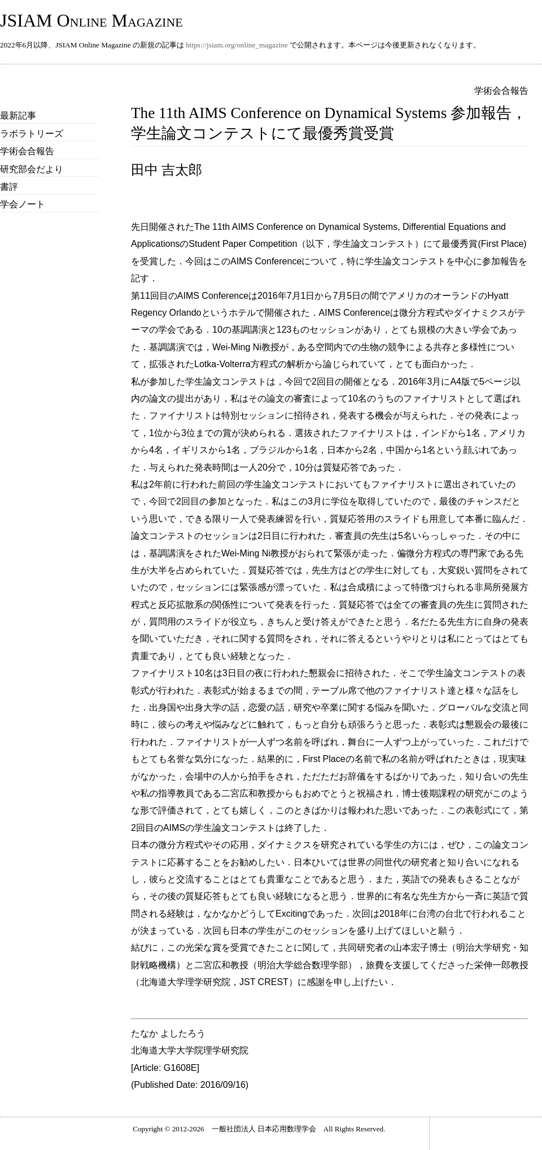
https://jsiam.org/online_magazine (237, 45)
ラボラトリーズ (31, 133)
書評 (9, 186)
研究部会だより (31, 169)
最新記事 (18, 115)
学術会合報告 (27, 151)
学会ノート (22, 204)
